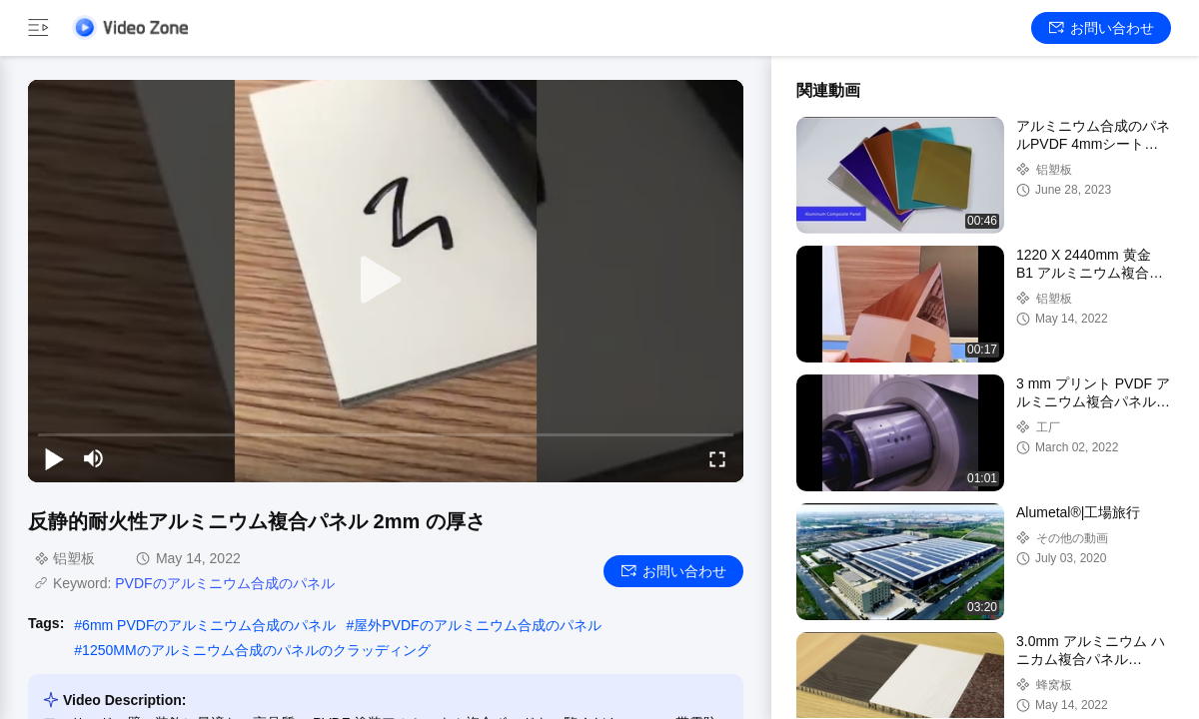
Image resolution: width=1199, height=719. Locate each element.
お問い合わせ (1101, 28)
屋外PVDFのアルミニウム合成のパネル (477, 625)
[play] (386, 281)
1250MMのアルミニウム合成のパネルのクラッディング (256, 650)
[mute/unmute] (94, 458)
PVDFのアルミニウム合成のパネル (224, 583)
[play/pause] (54, 458)
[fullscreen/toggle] (717, 458)
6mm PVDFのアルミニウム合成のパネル (209, 625)
